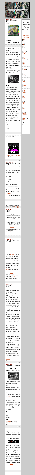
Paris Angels (24, 92)
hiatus (23, 70)
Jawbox (23, 73)
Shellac (23, 103)
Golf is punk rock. (8, 285)
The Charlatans (24, 114)
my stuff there (11, 464)
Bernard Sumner (24, 51)
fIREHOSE (24, 67)
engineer (24, 64)
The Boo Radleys (24, 113)
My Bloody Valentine (25, 84)
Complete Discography (25, 59)
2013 (23, 40)
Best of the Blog (24, 52)
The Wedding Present (25, 118)
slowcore (24, 106)
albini (23, 47)
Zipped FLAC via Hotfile (8, 421)
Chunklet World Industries (12, 254)
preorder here (11, 273)
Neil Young (24, 86)
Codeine (24, 58)
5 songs (23, 46)
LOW (23, 80)
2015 (23, 39)
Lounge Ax (24, 79)
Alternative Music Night (25, 48)
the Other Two (24, 117)
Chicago (24, 57)
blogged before (7, 269)
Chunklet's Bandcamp (8, 193)
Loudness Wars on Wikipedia (26, 124)
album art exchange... (9, 430)
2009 (23, 43)
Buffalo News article (8, 359)
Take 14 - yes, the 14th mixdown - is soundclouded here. (11, 231)
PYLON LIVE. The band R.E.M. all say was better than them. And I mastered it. (13, 136)
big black (24, 53)
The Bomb (24, 112)
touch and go (24, 119)
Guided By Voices (24, 69)
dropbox (11, 227)
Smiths (23, 107)
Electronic (24, 63)
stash (23, 108)
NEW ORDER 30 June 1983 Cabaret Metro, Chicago (13, 48)
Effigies (23, 62)
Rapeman (24, 97)
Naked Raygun (24, 85)
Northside (24, 90)
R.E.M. (23, 96)
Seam (23, 101)
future (23, 68)
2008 (23, 44)
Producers (24, 95)
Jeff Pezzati (24, 75)
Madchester (24, 81)
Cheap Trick (24, 56)
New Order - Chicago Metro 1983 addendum (12, 20)
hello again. (8, 210)
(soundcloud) (13, 227)
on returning (24, 91)
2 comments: (18, 206)
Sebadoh (24, 102)
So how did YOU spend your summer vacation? (12, 240)
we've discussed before (9, 396)
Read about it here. (8, 155)
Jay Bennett (24, 74)
